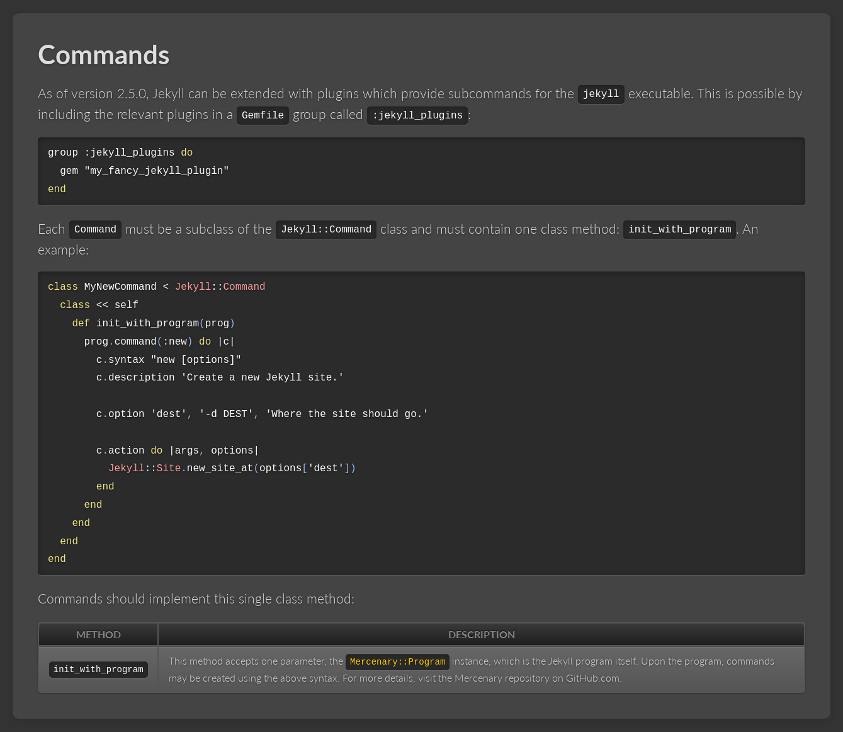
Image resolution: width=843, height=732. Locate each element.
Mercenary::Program (397, 662)
